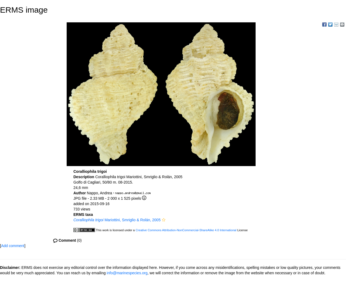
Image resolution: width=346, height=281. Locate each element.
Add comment (12, 246)
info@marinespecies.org (127, 273)
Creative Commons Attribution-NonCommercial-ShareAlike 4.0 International (185, 230)
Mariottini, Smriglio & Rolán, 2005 (117, 220)
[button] (164, 220)
